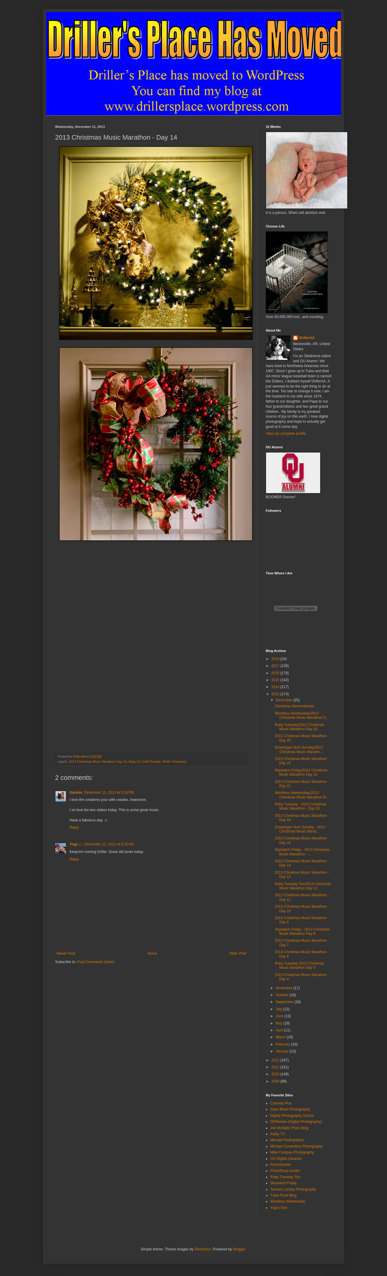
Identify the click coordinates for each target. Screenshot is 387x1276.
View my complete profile (286, 433)
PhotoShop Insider (285, 1171)
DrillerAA (307, 338)
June (280, 1016)
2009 (275, 1081)
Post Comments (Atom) (96, 962)
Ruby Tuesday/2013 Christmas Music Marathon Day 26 (299, 727)
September (285, 1002)
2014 (275, 687)
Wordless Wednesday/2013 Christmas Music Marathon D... (302, 715)
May (279, 1023)
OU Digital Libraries (286, 1159)
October (282, 995)
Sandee (76, 792)
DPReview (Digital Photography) (296, 1122)
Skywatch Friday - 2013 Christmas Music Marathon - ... (302, 852)
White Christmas (174, 761)
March (281, 1037)
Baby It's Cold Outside (144, 761)
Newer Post (66, 953)
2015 (275, 680)
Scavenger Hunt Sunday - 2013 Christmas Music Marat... (300, 829)
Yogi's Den (278, 1208)
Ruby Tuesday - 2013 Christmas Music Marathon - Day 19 (300, 806)
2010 (275, 1074)
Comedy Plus (281, 1103)
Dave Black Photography (290, 1109)
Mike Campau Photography (292, 1152)
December (284, 700)
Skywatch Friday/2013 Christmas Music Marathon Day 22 (301, 772)
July (279, 1009)
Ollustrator (202, 1249)
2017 (275, 666)
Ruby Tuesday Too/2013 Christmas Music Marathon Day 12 (303, 886)
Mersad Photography (287, 1140)
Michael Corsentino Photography (296, 1146)
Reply (74, 827)
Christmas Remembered (294, 706)
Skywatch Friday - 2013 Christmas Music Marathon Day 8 (302, 931)
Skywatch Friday (283, 1183)
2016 (275, 673)
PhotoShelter (280, 1165)
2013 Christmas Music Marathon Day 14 (98, 761)
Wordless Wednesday (287, 1201)
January (282, 1051)
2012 (275, 1060)
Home (152, 953)
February (283, 1044)
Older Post (237, 953)
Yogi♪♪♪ (76, 844)
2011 (275, 1067)
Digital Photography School (292, 1116)
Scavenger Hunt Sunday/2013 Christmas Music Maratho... (299, 749)
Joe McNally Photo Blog (289, 1128)
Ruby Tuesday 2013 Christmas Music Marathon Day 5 (299, 965)
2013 (275, 694)
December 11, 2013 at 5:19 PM (109, 792)
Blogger (239, 1249)
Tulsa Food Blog (283, 1195)
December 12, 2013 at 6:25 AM (109, 844)
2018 (275, 659)
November (284, 988)
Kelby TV (277, 1134)
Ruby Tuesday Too (285, 1177)
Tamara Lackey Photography (293, 1189)
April (280, 1030)
